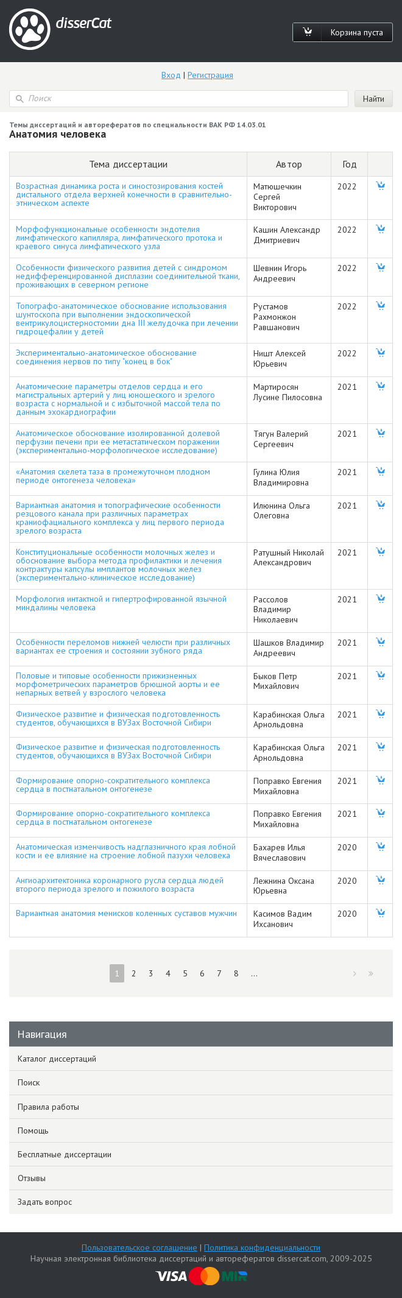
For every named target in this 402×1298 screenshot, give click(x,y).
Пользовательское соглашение (139, 1247)
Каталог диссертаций (57, 1058)
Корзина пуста (357, 32)
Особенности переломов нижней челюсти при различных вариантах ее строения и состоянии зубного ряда (123, 646)
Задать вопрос (45, 1201)
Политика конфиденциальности (262, 1247)
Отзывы (32, 1178)
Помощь (33, 1130)
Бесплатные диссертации (64, 1154)
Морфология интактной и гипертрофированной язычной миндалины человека (121, 603)
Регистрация (210, 74)
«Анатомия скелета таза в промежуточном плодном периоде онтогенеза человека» (113, 475)
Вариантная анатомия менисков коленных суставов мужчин (126, 913)
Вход (171, 74)
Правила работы (48, 1106)
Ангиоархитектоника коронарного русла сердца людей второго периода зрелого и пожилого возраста (120, 884)
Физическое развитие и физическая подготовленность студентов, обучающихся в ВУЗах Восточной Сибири (118, 718)
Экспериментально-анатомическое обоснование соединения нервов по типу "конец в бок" (106, 357)
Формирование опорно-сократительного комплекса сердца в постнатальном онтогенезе (113, 784)
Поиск (29, 1082)
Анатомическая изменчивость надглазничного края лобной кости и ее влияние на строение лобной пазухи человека (126, 851)
